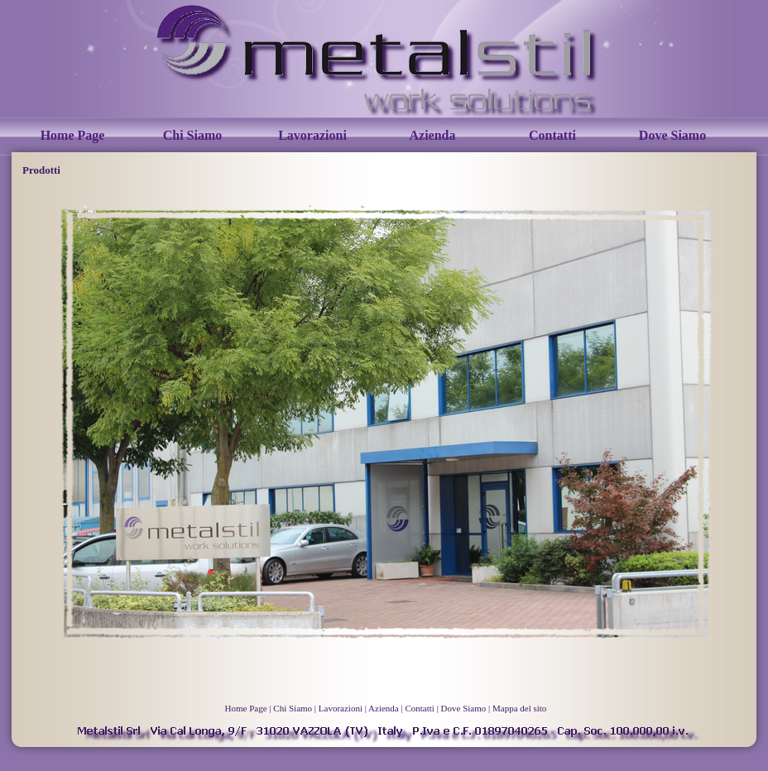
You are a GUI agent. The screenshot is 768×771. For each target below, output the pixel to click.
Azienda (433, 135)
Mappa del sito (519, 708)
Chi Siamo (193, 135)
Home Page (73, 135)
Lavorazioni (312, 135)
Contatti (552, 135)
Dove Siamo (672, 135)
